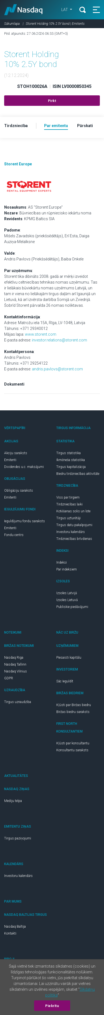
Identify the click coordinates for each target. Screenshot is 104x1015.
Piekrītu (52, 1006)
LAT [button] (65, 9)
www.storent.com (40, 334)
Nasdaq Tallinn (15, 664)
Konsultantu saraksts (72, 750)
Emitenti (10, 460)
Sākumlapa (12, 24)
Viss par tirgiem (68, 497)
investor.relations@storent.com (59, 340)
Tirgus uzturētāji (68, 518)
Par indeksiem (66, 569)
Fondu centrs (14, 535)
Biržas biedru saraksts (73, 712)
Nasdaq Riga (13, 657)
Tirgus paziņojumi (17, 838)
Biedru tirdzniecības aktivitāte (77, 474)
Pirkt (52, 101)
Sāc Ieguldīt (64, 681)
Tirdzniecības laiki (69, 504)
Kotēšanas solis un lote (73, 511)
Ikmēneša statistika (70, 460)
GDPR (8, 678)
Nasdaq (23, 9)
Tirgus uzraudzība (17, 702)
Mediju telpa (13, 801)
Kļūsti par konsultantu (72, 743)
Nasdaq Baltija (15, 926)
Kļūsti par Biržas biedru (73, 705)
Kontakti (10, 933)
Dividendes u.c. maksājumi (24, 467)
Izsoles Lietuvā (67, 600)
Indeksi (61, 562)
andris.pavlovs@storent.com (57, 369)
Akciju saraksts (15, 453)
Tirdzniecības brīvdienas (74, 539)
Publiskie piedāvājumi (72, 607)
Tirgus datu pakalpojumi (74, 525)
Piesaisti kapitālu (68, 657)
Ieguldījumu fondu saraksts (24, 521)
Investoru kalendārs (70, 532)
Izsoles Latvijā (66, 593)
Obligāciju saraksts (18, 490)
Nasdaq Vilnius (15, 671)
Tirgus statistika (68, 453)
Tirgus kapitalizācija (71, 467)
